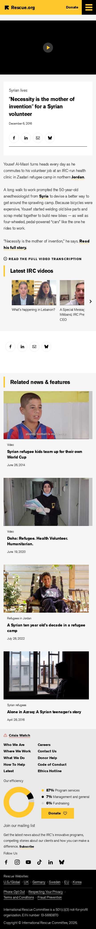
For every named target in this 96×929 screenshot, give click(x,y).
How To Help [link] (14, 764)
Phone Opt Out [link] (14, 892)
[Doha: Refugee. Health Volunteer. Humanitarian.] (48, 517)
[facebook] (14, 138)
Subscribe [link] (26, 846)
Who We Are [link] (14, 745)
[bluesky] (50, 138)
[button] (57, 813)
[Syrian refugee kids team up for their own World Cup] (48, 431)
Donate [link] (72, 7)
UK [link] (26, 882)
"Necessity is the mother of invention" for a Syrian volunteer (42, 106)
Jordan (78, 176)
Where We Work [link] (17, 751)
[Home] (19, 7)
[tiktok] (39, 862)
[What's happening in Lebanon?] (34, 296)
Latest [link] (9, 771)
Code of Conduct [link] (52, 764)
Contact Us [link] (47, 751)
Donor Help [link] (47, 758)
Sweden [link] (54, 882)
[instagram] (17, 862)
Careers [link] (44, 745)
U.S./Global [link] (12, 882)
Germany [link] (38, 882)
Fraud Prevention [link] (50, 897)
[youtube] (28, 862)
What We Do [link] (14, 758)
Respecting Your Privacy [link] (45, 892)
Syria (44, 196)
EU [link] (66, 882)
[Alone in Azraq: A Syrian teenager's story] (48, 688)
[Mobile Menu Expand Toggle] (89, 7)
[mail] (38, 138)
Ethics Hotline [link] (50, 771)
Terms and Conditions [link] (19, 897)
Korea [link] (77, 882)
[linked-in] (26, 138)
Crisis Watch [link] (19, 735)
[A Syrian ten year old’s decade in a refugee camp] (48, 604)
